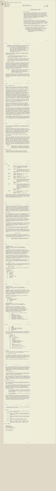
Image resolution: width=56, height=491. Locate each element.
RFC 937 (27, 466)
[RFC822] (26, 168)
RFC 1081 (41, 22)
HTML (8, 5)
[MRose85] (20, 367)
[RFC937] (7, 72)
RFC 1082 (2, 4)
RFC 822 (16, 460)
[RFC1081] (44, 23)
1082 (7, 1)
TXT (7, 5)
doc (1, 2)
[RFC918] (17, 70)
